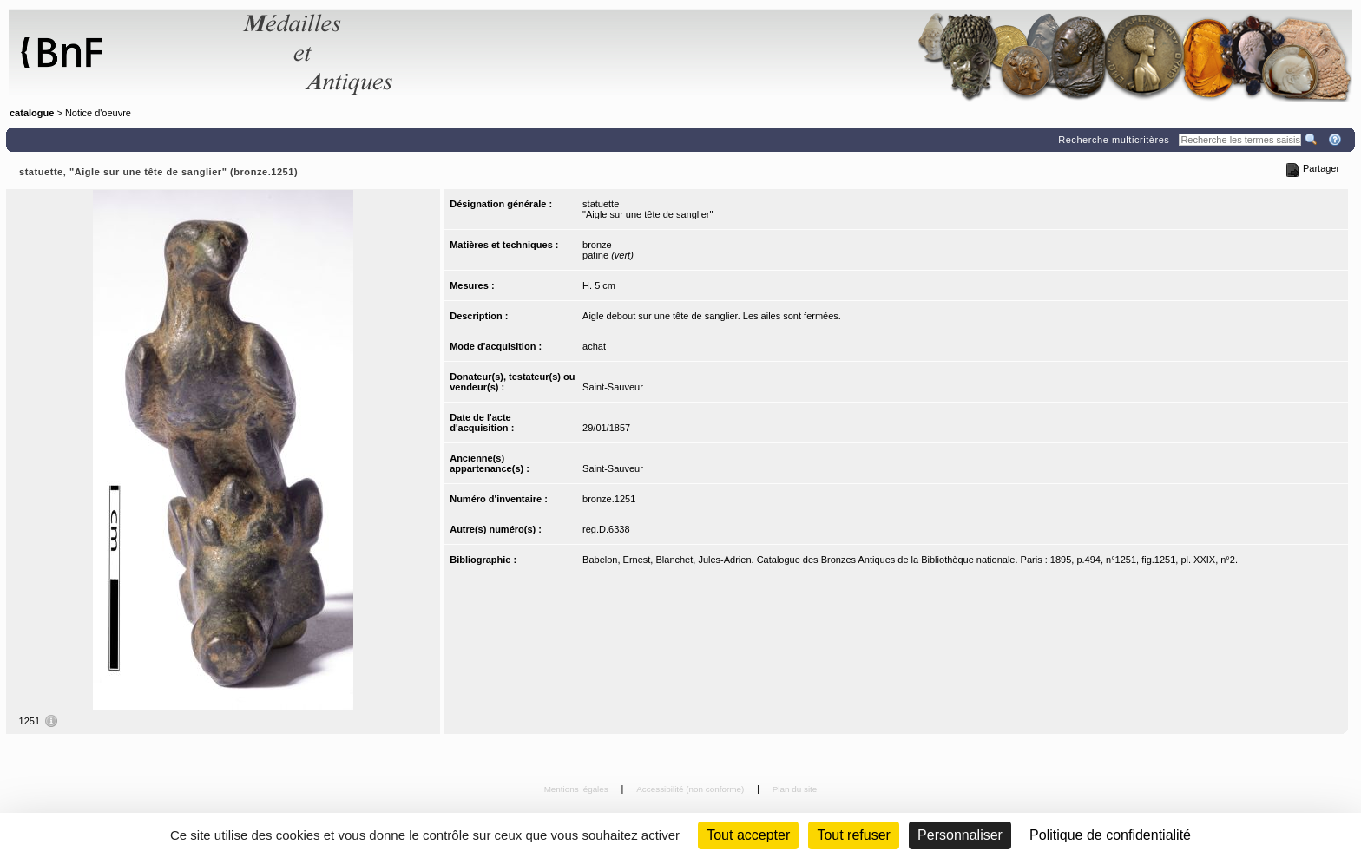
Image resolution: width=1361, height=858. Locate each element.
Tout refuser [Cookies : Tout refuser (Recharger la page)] (853, 835)
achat (594, 346)
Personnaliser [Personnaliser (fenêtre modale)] (960, 835)
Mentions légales (577, 789)
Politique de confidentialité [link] (1110, 835)
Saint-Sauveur (612, 387)
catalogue (32, 113)
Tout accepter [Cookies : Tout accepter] (748, 835)
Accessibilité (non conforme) (691, 789)
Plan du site (795, 789)
